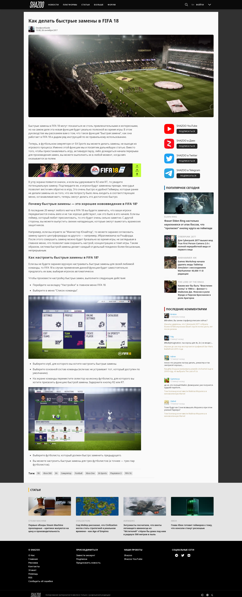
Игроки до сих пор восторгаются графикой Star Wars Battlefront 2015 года (188, 345)
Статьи (85, 4)
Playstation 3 (115, 470)
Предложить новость (88, 560)
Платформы (70, 4)
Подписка (81, 556)
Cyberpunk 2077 (187, 234)
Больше (98, 4)
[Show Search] (186, 4)
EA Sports (102, 470)
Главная (33, 556)
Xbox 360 (47, 470)
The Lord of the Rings (191, 279)
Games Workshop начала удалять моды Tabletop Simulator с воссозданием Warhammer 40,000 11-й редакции (192, 265)
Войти (200, 4)
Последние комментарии (186, 307)
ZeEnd (173, 398)
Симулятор (66, 470)
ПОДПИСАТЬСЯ (187, 129)
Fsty (172, 334)
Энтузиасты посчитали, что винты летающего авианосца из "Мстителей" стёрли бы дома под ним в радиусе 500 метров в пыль (144, 527)
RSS (30, 574)
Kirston (173, 312)
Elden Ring (170, 214)
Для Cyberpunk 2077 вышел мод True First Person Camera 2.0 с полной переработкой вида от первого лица (195, 242)
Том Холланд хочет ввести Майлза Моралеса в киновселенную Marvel (185, 390)
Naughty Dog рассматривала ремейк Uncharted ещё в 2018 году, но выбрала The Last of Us (188, 367)
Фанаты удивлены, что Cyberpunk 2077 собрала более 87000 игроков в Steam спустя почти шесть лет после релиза (188, 324)
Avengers (129, 518)
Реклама (33, 560)
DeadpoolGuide (43, 25)
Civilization (83, 518)
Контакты (34, 563)
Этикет (32, 567)
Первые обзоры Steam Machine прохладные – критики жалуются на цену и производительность (48, 525)
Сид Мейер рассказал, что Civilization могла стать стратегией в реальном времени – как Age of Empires (96, 525)
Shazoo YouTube (133, 556)
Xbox (174, 518)
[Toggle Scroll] (209, 4)
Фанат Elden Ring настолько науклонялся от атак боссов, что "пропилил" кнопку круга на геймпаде (188, 222)
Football (78, 470)
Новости (53, 4)
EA (56, 470)
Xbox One (90, 470)
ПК (38, 470)
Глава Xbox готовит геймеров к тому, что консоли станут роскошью (191, 524)
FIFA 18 (128, 470)
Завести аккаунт (85, 552)
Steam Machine (37, 518)
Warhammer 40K (187, 255)
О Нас (31, 552)
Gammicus (175, 376)
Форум (112, 4)
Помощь (33, 571)
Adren (173, 354)
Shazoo (128, 552)
